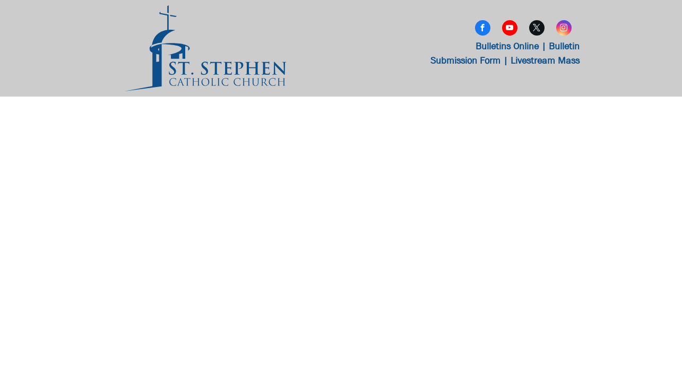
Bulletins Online (507, 46)
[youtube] (509, 29)
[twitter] (537, 29)
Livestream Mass (545, 61)
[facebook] (482, 29)
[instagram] (564, 29)
